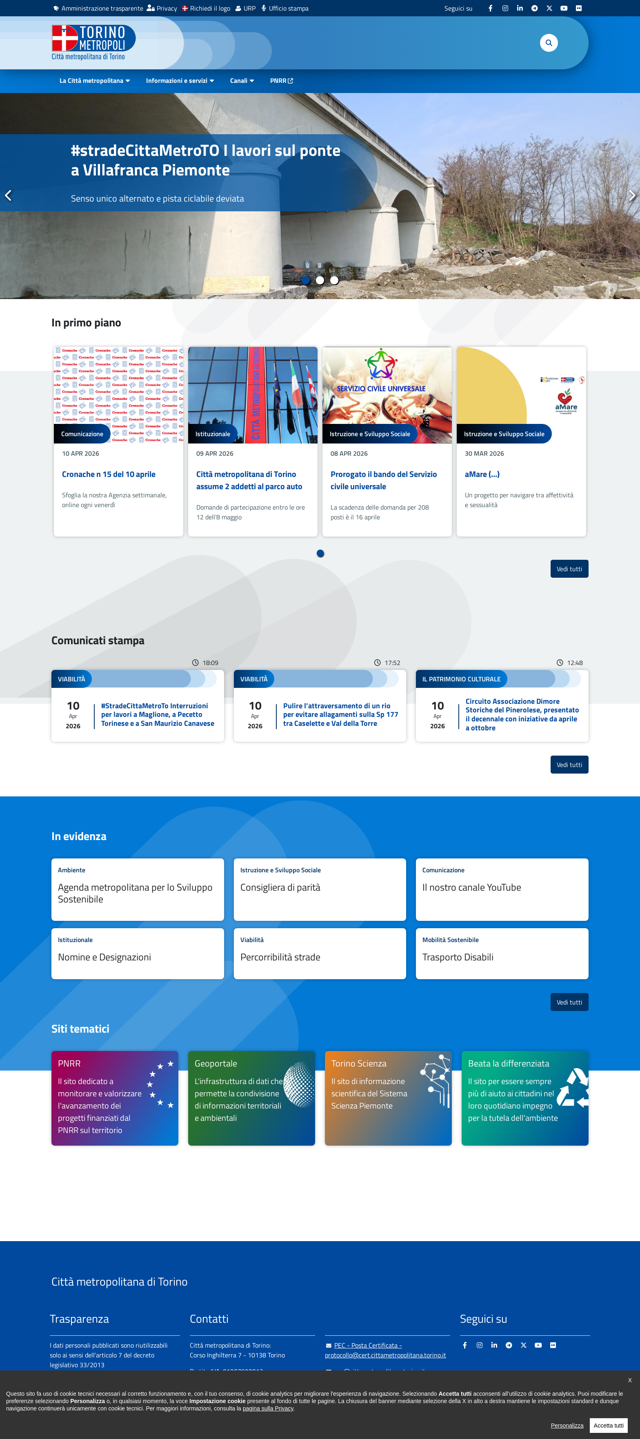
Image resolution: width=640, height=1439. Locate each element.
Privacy (167, 8)
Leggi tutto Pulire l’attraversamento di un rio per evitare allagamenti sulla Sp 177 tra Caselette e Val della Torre (320, 706)
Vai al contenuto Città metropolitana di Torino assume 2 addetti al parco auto (253, 441)
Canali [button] (238, 80)
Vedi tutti (573, 568)
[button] (549, 43)
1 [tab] (306, 280)
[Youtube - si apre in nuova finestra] (564, 8)
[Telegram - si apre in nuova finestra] (535, 8)
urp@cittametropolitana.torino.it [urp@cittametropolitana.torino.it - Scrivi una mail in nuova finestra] (375, 1371)
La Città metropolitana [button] (91, 80)
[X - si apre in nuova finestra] (549, 8)
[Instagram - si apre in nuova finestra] (505, 8)
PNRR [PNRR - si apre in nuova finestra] (278, 80)
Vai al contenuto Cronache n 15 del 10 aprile (118, 441)
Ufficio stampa (289, 8)
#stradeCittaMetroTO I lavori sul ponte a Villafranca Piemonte (205, 159)
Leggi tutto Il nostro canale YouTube (502, 889)
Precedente (8, 195)
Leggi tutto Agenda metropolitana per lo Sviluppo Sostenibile (137, 889)
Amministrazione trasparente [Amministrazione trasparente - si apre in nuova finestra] (102, 8)
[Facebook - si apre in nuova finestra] (491, 8)
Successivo (631, 195)
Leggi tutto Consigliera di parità (320, 889)
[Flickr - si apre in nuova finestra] (579, 8)
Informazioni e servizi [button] (176, 80)
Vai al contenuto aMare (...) (521, 441)
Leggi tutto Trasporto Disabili (502, 953)
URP (250, 8)
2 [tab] (320, 280)
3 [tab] (334, 280)
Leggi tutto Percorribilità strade (320, 953)
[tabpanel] (320, 196)
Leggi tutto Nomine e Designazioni (137, 953)
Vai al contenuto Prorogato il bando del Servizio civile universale (387, 441)
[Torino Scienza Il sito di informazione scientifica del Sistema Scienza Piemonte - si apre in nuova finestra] (388, 1098)
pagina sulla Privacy (268, 1422)
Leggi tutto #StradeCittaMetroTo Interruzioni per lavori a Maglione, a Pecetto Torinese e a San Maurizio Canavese (137, 706)
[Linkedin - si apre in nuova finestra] (520, 8)
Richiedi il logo (210, 8)
